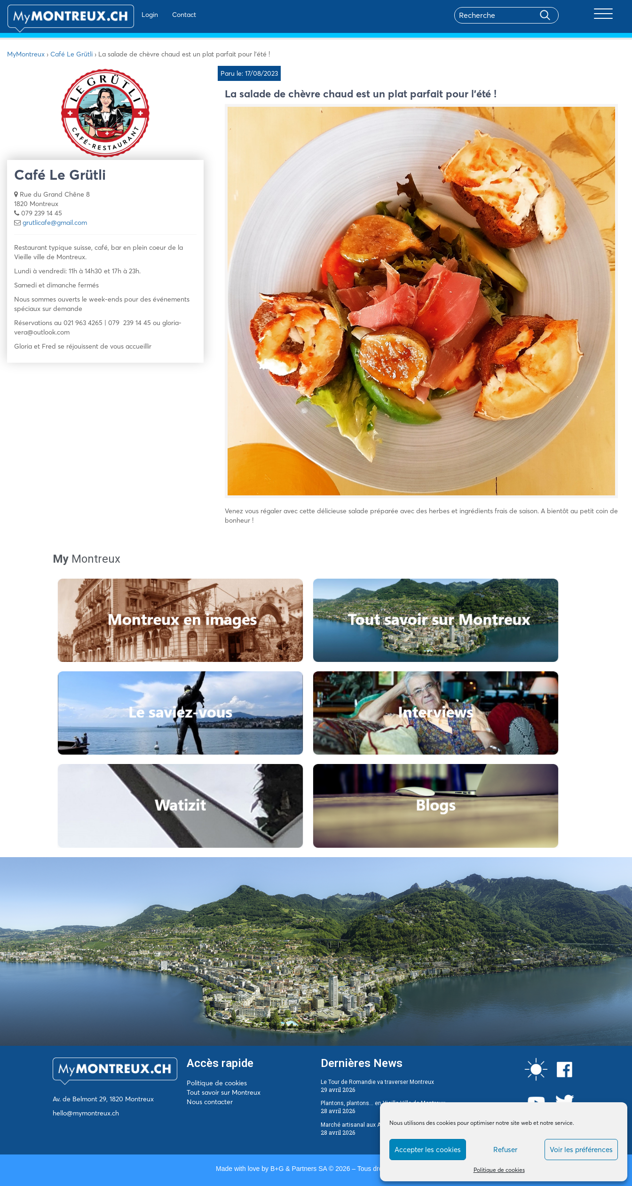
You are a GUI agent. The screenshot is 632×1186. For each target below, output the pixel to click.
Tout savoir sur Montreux (224, 1092)
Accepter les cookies (428, 1149)
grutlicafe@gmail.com (55, 222)
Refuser (505, 1149)
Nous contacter (210, 1102)
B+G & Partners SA (298, 1168)
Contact (157, 14)
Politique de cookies (499, 1169)
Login (122, 14)
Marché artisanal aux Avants (358, 1125)
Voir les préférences (581, 1149)
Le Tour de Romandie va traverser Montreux (377, 1082)
